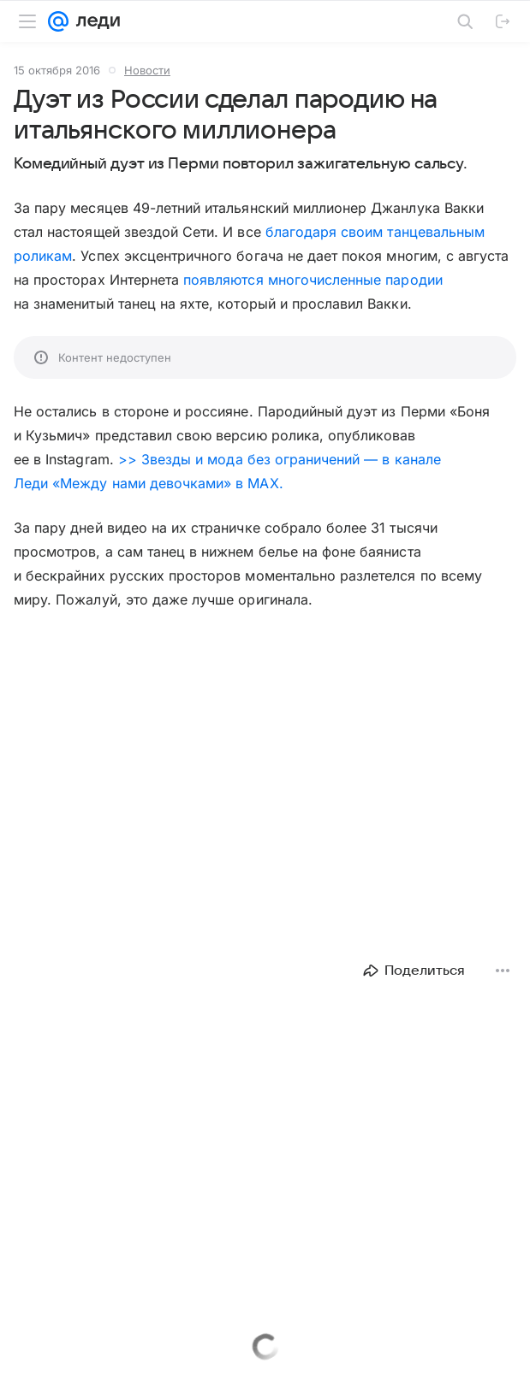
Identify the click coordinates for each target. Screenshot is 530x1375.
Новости (147, 70)
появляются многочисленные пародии (313, 279)
